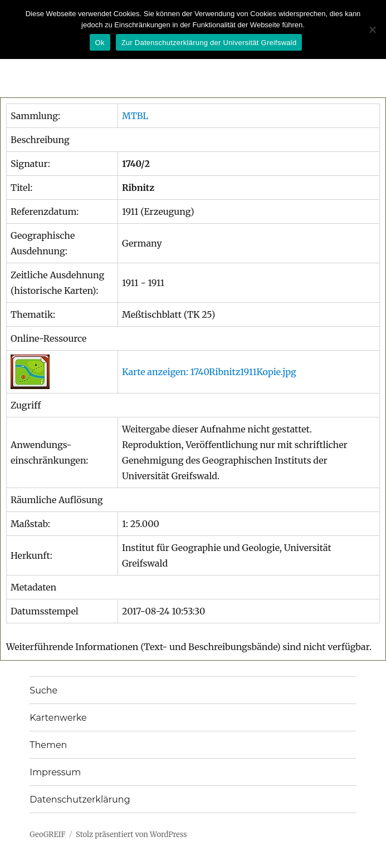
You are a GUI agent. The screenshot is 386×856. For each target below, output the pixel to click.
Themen (48, 745)
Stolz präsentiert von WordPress (131, 834)
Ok (100, 42)
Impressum (55, 772)
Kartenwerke (58, 717)
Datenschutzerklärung (80, 799)
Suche (43, 690)
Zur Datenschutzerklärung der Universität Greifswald (209, 42)
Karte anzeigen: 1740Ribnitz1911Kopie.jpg (209, 371)
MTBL (135, 115)
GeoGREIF (47, 834)
